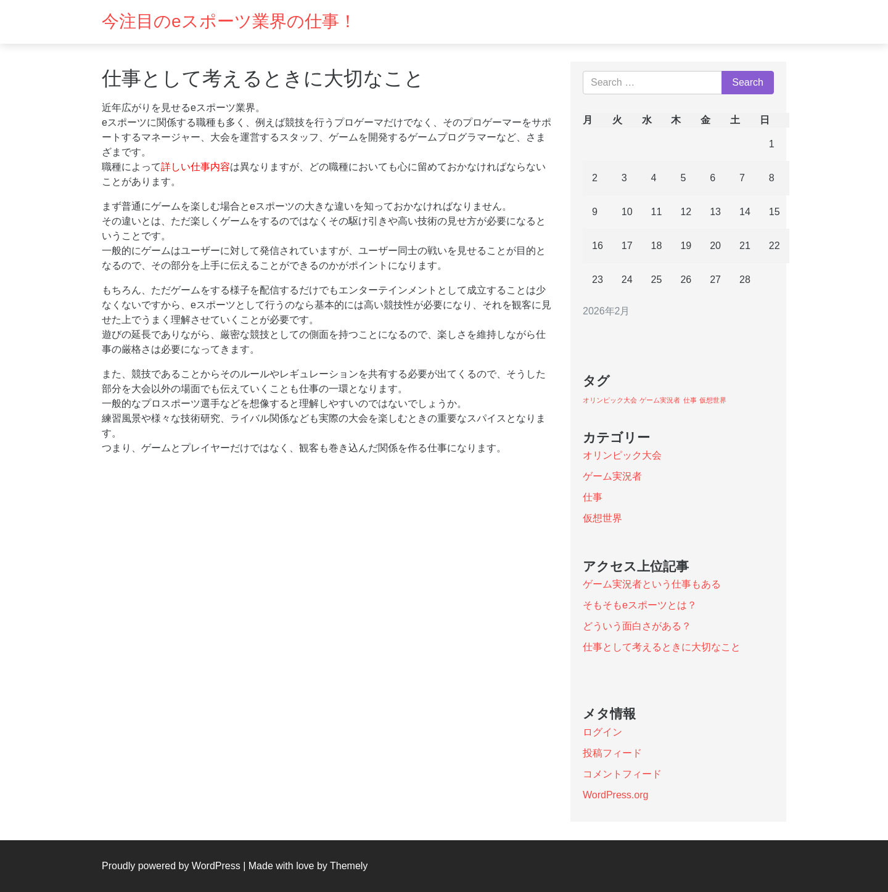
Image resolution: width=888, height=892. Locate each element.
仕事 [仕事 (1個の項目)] (690, 400)
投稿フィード (612, 753)
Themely (349, 866)
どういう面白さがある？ (637, 626)
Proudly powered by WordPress (171, 866)
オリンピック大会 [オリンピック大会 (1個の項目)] (610, 400)
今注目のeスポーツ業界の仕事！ (229, 21)
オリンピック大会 (622, 455)
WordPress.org (615, 795)
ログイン (602, 732)
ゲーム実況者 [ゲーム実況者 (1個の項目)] (659, 400)
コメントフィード (622, 774)
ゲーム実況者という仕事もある (652, 584)
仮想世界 (602, 518)
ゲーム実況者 (612, 476)
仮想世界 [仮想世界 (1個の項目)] (712, 400)
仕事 (592, 497)
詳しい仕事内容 (195, 167)
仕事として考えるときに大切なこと (662, 647)
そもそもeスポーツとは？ (640, 605)
